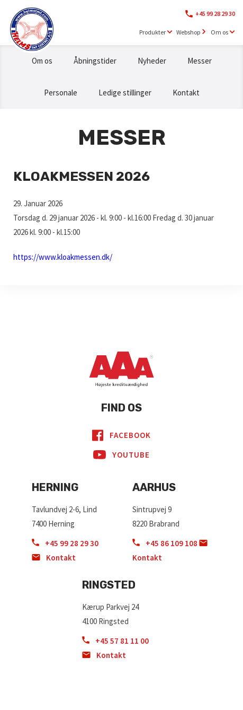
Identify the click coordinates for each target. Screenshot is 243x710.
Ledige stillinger (124, 92)
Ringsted (109, 584)
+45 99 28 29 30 (215, 13)
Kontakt (186, 92)
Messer (199, 61)
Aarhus (154, 487)
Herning (55, 487)
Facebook (121, 435)
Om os (42, 61)
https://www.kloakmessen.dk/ (62, 257)
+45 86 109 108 (165, 543)
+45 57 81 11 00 (115, 641)
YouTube (121, 455)
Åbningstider (95, 61)
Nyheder (152, 61)
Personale (60, 92)
